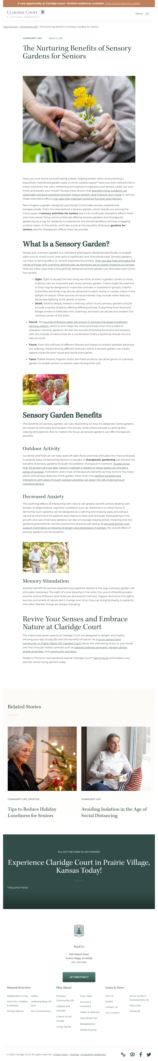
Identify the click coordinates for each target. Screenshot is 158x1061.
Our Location (113, 1013)
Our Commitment (40, 1011)
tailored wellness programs (91, 647)
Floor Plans (86, 996)
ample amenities (33, 651)
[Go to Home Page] (26, 15)
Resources (135, 1005)
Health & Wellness (89, 1012)
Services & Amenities (85, 1004)
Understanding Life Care (41, 1003)
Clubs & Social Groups (63, 1019)
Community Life (28, 27)
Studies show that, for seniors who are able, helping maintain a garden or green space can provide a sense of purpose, (76, 468)
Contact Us (112, 1007)
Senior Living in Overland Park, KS (139, 998)
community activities (63, 651)
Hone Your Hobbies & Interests (17, 1003)
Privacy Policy (61, 1054)
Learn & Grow (10, 27)
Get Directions (79, 975)
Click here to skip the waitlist (122, 3)
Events (109, 1001)
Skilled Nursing (88, 1030)
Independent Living (17, 996)
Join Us (109, 996)
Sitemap (74, 1054)
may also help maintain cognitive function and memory (87, 198)
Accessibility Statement (93, 1054)
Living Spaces (63, 1027)
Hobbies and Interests (63, 1008)
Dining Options (15, 1011)
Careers (134, 1011)
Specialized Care (89, 1018)
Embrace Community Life (65, 998)
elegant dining (118, 647)
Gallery (34, 996)
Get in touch (101, 658)
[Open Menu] (147, 14)
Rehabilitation (87, 1024)
